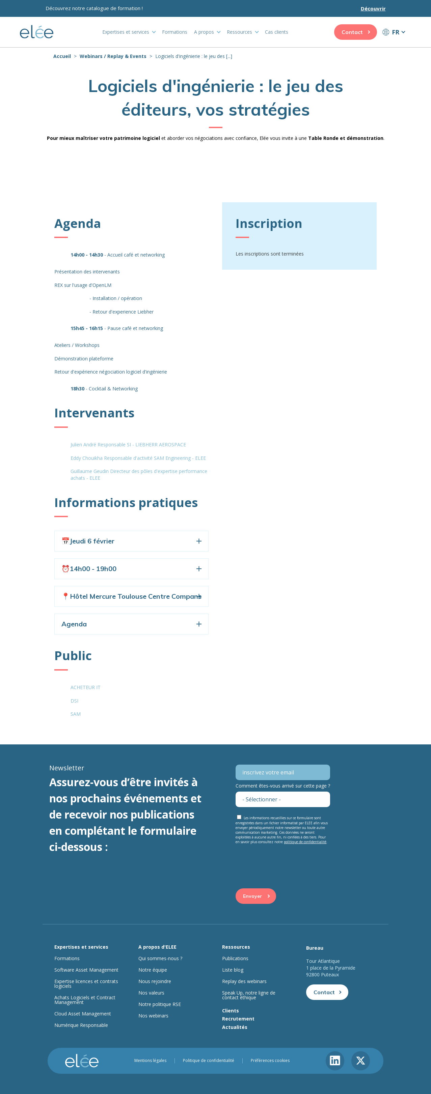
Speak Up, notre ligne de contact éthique (248, 995)
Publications (235, 958)
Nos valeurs (151, 992)
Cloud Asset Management (82, 1013)
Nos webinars (153, 1015)
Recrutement (238, 1018)
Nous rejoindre (154, 981)
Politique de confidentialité (208, 1060)
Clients (230, 1010)
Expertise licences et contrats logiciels (86, 983)
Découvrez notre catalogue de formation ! (94, 8)
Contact (352, 32)
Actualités (234, 1027)
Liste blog (232, 970)
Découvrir (373, 8)
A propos (204, 32)
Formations (174, 32)
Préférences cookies (270, 1060)
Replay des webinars (244, 981)
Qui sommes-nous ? (160, 958)
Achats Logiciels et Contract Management (84, 1000)
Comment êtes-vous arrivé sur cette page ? (283, 785)
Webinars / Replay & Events (113, 56)
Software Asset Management (86, 970)
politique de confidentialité (305, 841)
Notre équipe (152, 970)
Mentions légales (150, 1060)
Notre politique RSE (159, 1004)
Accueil (62, 56)
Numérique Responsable (81, 1025)
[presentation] (287, 860)
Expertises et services (125, 32)
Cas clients (276, 32)
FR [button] (395, 32)
